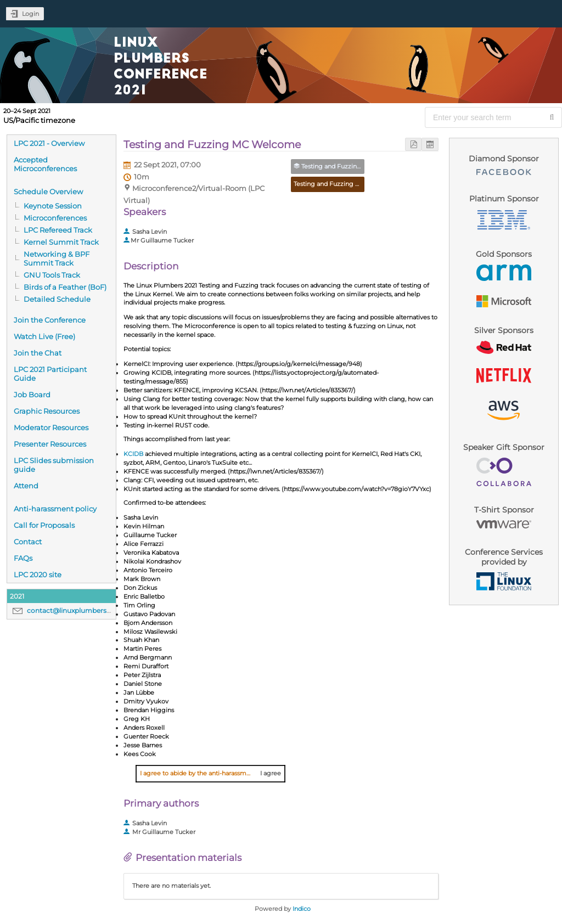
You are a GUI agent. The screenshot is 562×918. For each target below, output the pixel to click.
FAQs (23, 558)
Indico (302, 909)
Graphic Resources (47, 411)
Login (30, 14)
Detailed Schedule (57, 299)
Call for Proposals (44, 525)
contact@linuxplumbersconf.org (80, 610)
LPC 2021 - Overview (49, 143)
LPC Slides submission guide (54, 465)
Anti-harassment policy (55, 508)
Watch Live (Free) (44, 336)
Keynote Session (53, 205)
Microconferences (55, 217)
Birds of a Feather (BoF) (65, 287)
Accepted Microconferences (45, 164)
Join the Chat (37, 352)
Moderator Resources (51, 427)
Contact (28, 541)
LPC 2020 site (37, 574)
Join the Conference (50, 320)
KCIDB (133, 454)
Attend (26, 485)
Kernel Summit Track (61, 242)
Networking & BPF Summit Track (56, 258)
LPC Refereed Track (58, 230)
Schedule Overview (48, 191)
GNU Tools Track (52, 275)
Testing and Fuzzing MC (330, 184)
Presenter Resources (50, 444)
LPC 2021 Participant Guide (50, 373)
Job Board (32, 394)
